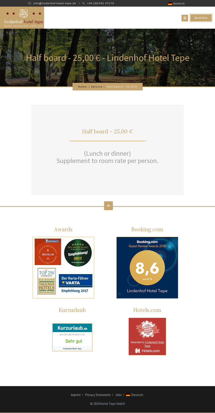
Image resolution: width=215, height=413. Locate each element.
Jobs (118, 395)
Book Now (201, 18)
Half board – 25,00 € (107, 131)
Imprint (76, 395)
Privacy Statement (98, 395)
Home (82, 86)
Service (96, 86)
